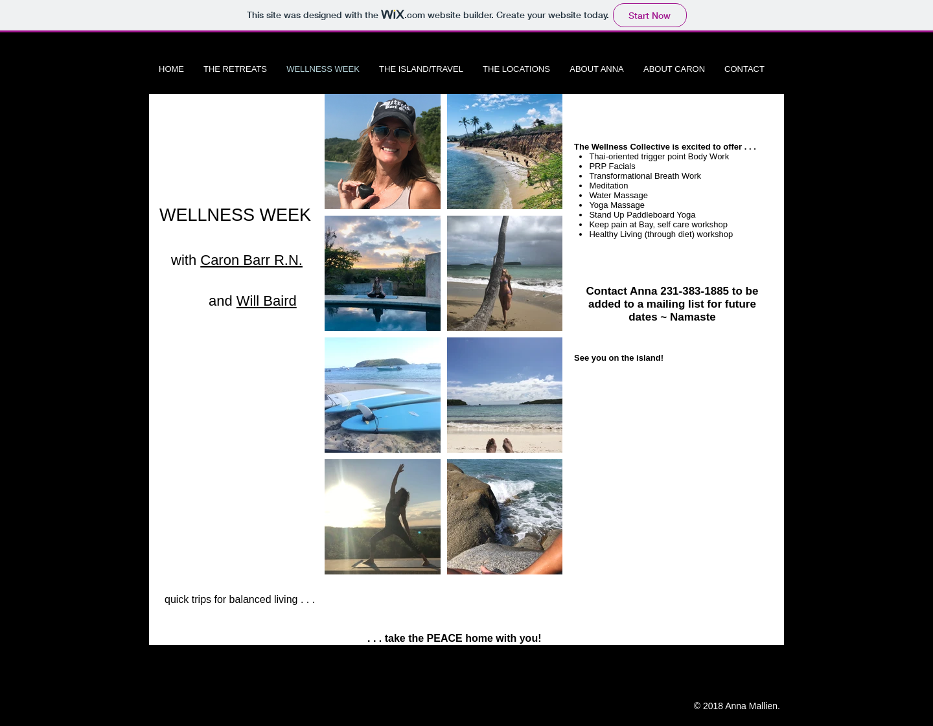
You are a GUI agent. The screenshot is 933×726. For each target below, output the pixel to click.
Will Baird (266, 301)
